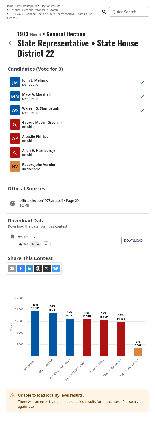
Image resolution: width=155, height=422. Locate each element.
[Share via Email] (12, 268)
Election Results (50, 6)
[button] (35, 244)
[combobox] (129, 11)
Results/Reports (27, 6)
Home (9, 6)
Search (53, 10)
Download (133, 240)
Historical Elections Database (27, 10)
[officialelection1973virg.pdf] (77, 203)
